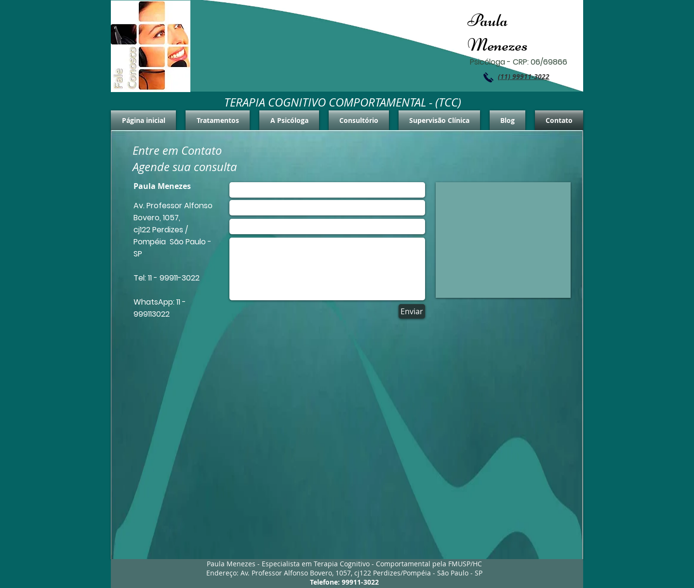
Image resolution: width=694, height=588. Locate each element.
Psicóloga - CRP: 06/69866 (518, 61)
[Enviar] (412, 311)
